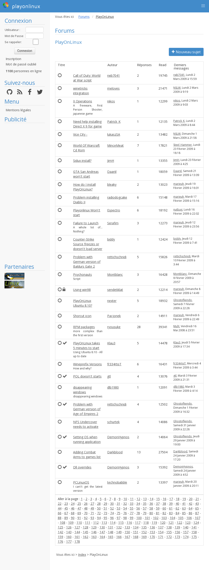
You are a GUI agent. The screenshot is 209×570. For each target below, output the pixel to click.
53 (118, 508)
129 (94, 527)
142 (60, 532)
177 (69, 541)
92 (86, 518)
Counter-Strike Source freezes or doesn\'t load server (87, 244)
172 (169, 537)
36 (151, 503)
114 (112, 522)
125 (60, 527)
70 (86, 513)
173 (177, 537)
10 (125, 499)
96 (112, 518)
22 (59, 503)
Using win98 (82, 289)
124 (196, 522)
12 (138, 499)
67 (66, 513)
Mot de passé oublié (21, 64)
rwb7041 (113, 75)
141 (194, 527)
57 (144, 508)
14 (151, 499)
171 (160, 537)
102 (155, 518)
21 (197, 499)
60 (164, 508)
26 (86, 503)
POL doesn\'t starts (87, 376)
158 (194, 532)
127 (77, 527)
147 (102, 532)
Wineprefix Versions (87, 364)
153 (152, 532)
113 (104, 522)
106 (189, 518)
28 (99, 503)
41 (184, 503)
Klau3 (111, 343)
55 (131, 508)
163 (94, 537)
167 (127, 537)
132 (119, 527)
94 (99, 518)
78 (138, 513)
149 (119, 532)
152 (144, 532)
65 (197, 508)
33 (131, 503)
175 (194, 537)
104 (172, 518)
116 (129, 522)
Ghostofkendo (182, 300)
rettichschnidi (116, 257)
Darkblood (115, 452)
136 (152, 527)
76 (125, 513)
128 (85, 527)
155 (169, 532)
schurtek (113, 422)
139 (177, 527)
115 (121, 522)
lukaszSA (113, 134)
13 (145, 499)
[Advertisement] (25, 193)
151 (135, 532)
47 (79, 508)
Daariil (111, 171)
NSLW (177, 88)
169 (144, 537)
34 (138, 503)
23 (66, 503)
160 (69, 537)
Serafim (112, 223)
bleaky (111, 184)
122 (179, 522)
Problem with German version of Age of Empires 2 (86, 409)
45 (66, 508)
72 (99, 513)
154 (160, 532)
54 (125, 508)
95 (105, 518)
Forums (84, 16)
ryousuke (114, 327)
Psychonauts (82, 274)
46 (72, 508)
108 (62, 522)
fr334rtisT (114, 364)
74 (112, 513)
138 (169, 527)
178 (77, 541)
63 (184, 508)
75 (118, 513)
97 (118, 518)
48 (86, 508)
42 (190, 503)
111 (87, 522)
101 (147, 518)
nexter (111, 301)
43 (197, 503)
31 (118, 503)
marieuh (178, 184)
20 (191, 499)
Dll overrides (82, 467)
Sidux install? (82, 160)
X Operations (82, 101)
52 (112, 508)
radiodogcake (117, 197)
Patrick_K (114, 121)
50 (99, 508)
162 (85, 537)
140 (185, 527)
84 (177, 513)
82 (164, 513)
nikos (111, 101)
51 (105, 508)
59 (158, 508)
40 (177, 503)
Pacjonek (114, 316)
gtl (109, 376)
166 (119, 537)
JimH (110, 160)
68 (72, 513)
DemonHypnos (118, 437)
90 (72, 518)
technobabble (117, 482)
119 (154, 522)
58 (151, 508)
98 (125, 518)
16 (164, 499)
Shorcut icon (82, 316)
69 (79, 513)
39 (171, 503)
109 (71, 522)
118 (146, 522)
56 (138, 508)
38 (164, 503)
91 (79, 518)
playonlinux (21, 5)
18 (177, 499)
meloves (113, 88)
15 (158, 499)
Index (82, 554)
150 (127, 532)
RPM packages (84, 327)
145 (85, 532)
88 (59, 518)
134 (135, 527)
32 (125, 503)
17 (171, 499)
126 (69, 527)
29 (105, 503)
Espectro (113, 210)
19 (184, 499)
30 (112, 503)
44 (59, 508)
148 (110, 532)
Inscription (13, 59)
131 (110, 527)
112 (96, 522)
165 (110, 537)
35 (144, 503)
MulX (176, 326)
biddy (111, 239)
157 (185, 532)
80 (151, 513)
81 (158, 513)
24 (72, 503)
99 (131, 518)
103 (164, 518)
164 (102, 537)
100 (139, 518)
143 (69, 532)
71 (92, 513)
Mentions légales (18, 110)
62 (177, 508)
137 (160, 527)
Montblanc (115, 274)
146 (94, 532)
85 (184, 513)
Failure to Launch (85, 223)
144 (77, 532)
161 (77, 537)
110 (79, 522)
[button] (203, 6)
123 (187, 522)
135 (144, 527)
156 (177, 532)
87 (197, 513)
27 (92, 503)
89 (66, 518)
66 (59, 513)
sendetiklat (115, 289)
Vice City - (80, 134)
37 (158, 503)
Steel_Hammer (182, 145)
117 (137, 522)
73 (105, 513)
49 (92, 508)
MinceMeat (115, 145)
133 (127, 527)
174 (185, 537)
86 (190, 513)
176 (60, 541)
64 (190, 508)
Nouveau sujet (186, 51)
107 (197, 518)
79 (144, 513)
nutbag (177, 209)
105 (180, 518)
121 (171, 522)
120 (162, 522)
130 (102, 527)
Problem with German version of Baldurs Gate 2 (86, 262)
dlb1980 (113, 387)
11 (132, 499)
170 (152, 537)
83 (171, 513)
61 (171, 508)
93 (92, 518)
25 (79, 503)
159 (60, 537)
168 (135, 537)
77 (131, 513)
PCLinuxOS (81, 482)
